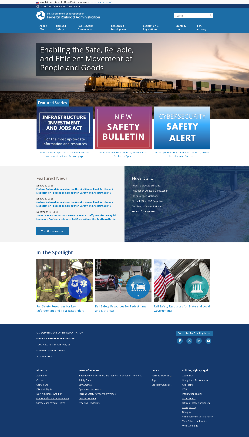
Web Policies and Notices (195, 421)
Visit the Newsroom (52, 231)
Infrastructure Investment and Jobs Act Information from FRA (110, 375)
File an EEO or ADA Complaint (148, 201)
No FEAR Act (188, 398)
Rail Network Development (86, 27)
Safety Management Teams (50, 402)
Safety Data (85, 380)
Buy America (85, 384)
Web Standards (190, 425)
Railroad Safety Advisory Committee (97, 393)
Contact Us (42, 384)
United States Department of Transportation (60, 6)
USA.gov (186, 411)
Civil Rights (187, 384)
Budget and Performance (195, 380)
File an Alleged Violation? (145, 195)
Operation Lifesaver (90, 389)
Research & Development (119, 27)
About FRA (43, 27)
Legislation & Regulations (150, 27)
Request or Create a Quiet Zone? (150, 190)
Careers (40, 380)
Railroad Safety (61, 27)
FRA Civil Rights (44, 389)
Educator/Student (162, 384)
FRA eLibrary (202, 27)
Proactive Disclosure (89, 402)
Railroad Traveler (162, 375)
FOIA (184, 389)
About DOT (188, 375)
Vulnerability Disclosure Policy (197, 416)
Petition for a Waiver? (143, 211)
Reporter (156, 380)
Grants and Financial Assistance (52, 398)
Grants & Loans (180, 27)
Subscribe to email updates (194, 333)
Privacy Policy (189, 407)
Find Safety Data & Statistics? (148, 206)
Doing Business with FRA (49, 393)
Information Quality (192, 393)
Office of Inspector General (196, 402)
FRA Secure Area (87, 398)
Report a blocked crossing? (146, 185)
